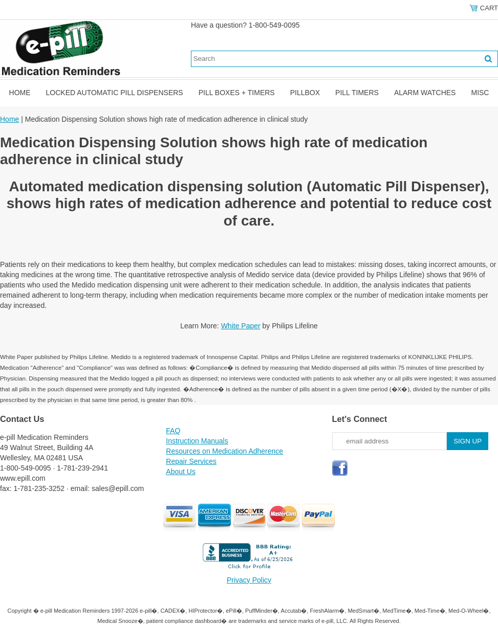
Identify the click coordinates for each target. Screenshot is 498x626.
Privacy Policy (249, 580)
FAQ (173, 431)
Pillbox (305, 92)
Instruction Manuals (197, 441)
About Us (181, 471)
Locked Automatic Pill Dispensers (114, 92)
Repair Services (191, 461)
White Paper (241, 326)
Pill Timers (357, 92)
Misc (480, 92)
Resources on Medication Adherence (224, 451)
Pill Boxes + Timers (237, 92)
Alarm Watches (425, 92)
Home (20, 92)
